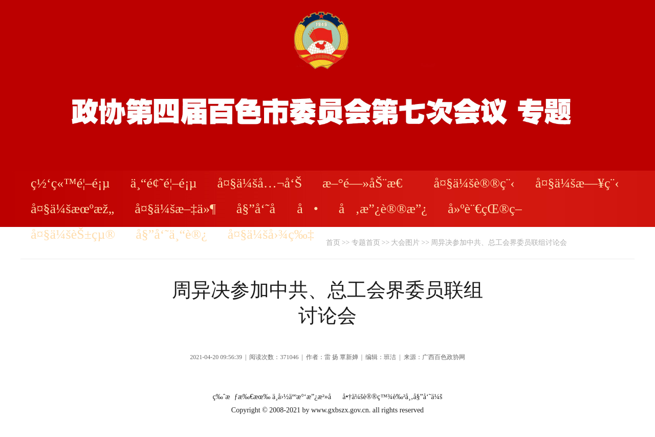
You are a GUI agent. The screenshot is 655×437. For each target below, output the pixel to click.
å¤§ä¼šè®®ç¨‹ (474, 183)
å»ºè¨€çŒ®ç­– (485, 208)
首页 (333, 242)
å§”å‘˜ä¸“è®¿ (171, 234)
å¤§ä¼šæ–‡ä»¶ (175, 208)
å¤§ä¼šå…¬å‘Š (259, 183)
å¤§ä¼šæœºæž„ (72, 208)
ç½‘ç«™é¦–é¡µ (70, 183)
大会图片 (405, 242)
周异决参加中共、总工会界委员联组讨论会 (499, 242)
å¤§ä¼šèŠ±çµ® (73, 234)
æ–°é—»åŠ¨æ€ (367, 183)
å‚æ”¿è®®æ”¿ (383, 208)
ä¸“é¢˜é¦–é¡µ (163, 183)
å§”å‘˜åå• (277, 208)
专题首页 (366, 242)
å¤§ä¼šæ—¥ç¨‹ (577, 183)
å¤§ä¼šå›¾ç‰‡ (271, 234)
